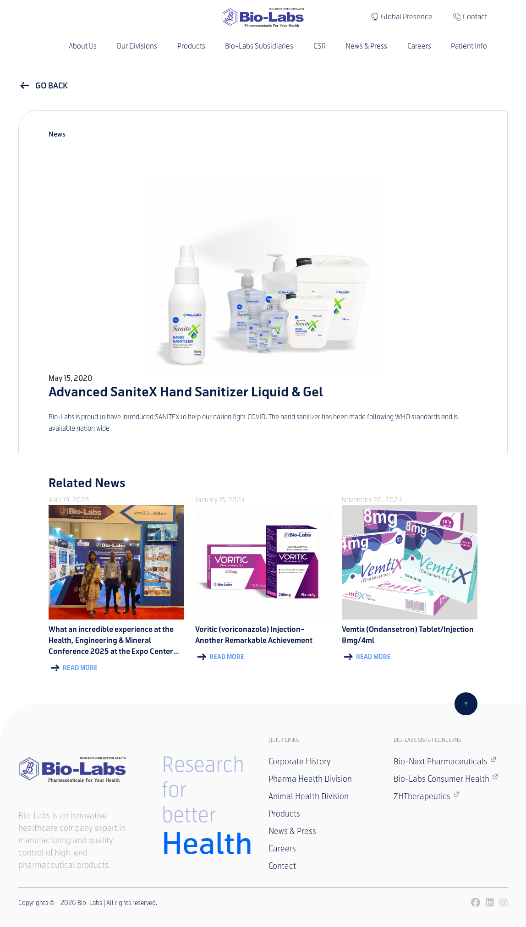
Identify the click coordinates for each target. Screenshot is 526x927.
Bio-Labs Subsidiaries (259, 46)
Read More (73, 668)
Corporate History (299, 762)
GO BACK (43, 85)
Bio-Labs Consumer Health (446, 778)
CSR (319, 46)
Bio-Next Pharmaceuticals (445, 761)
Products (191, 46)
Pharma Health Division (310, 779)
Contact (475, 16)
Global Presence (407, 16)
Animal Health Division (308, 796)
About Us (83, 46)
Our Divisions (136, 46)
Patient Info (469, 46)
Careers (419, 46)
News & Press (366, 46)
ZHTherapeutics (426, 795)
